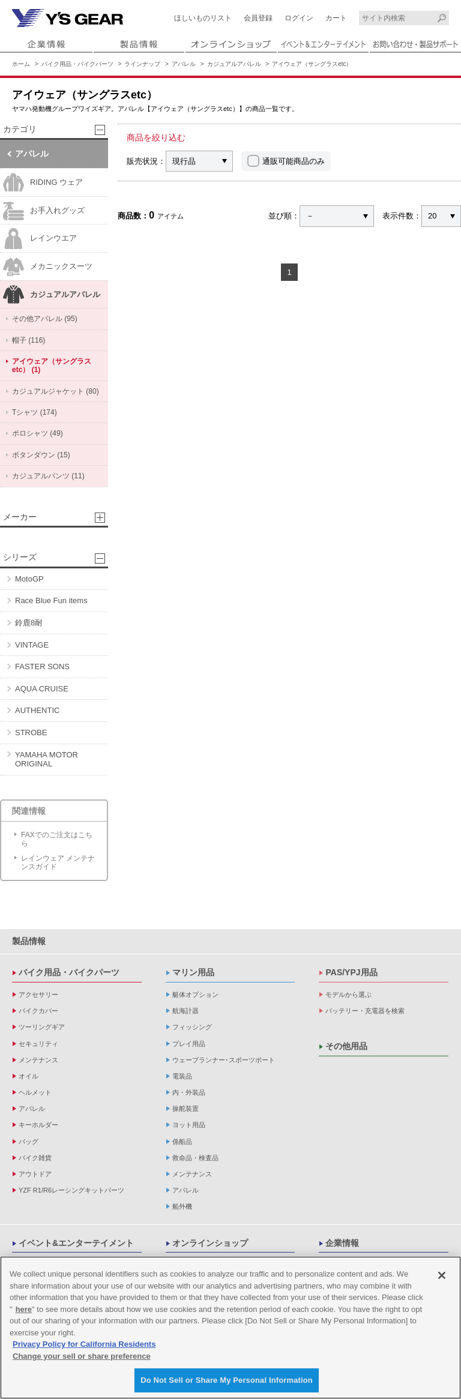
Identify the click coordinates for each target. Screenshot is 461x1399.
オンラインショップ (210, 1243)
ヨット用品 (188, 1124)
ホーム (21, 64)
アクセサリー (38, 994)
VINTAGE (32, 644)
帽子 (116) (28, 340)
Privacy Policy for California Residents (84, 1344)
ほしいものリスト (203, 18)
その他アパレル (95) (44, 318)
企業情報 (342, 1243)
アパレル (184, 64)
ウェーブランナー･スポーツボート (223, 1060)
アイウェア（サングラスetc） (312, 64)
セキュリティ (38, 1043)
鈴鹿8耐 (29, 622)
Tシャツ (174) (34, 412)
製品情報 (29, 941)
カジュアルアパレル (234, 64)
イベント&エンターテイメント (76, 1243)
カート (336, 18)
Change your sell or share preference (82, 1356)
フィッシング (192, 1026)
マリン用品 (193, 972)
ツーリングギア (42, 1026)
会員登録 (258, 18)
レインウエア (40, 238)
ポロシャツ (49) (37, 433)
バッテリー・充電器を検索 (365, 1010)
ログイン (299, 18)
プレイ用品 (188, 1043)
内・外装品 (188, 1092)
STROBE (31, 732)
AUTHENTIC (37, 710)
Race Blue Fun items (51, 600)
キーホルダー (38, 1124)
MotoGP (29, 578)
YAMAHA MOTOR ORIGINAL (46, 759)
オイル (28, 1076)
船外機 (182, 1206)
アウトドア (35, 1174)
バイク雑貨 (35, 1157)
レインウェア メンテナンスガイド (58, 862)
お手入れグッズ (44, 210)
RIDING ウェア (43, 182)
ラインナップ (142, 64)
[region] (230, 1327)
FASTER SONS (42, 666)
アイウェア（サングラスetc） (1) (51, 365)
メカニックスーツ (47, 266)
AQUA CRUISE (41, 688)
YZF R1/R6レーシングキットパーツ (71, 1190)
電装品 (182, 1076)
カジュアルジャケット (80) (55, 391)
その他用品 (346, 1046)
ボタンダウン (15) (41, 455)
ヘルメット (35, 1092)
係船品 (182, 1141)
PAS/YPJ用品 (351, 972)
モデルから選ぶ (348, 994)
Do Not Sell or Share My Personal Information (226, 1380)
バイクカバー (38, 1010)
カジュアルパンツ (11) (48, 476)
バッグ (28, 1141)
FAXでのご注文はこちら (56, 839)
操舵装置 (185, 1108)
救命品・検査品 (195, 1157)
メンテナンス (38, 1060)
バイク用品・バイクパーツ (77, 64)
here (24, 1309)
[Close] (442, 1275)
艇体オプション (195, 994)
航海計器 (185, 1010)
